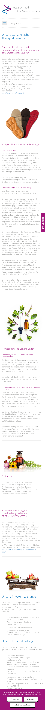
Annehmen (15, 699)
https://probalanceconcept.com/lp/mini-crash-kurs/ (20, 550)
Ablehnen (30, 699)
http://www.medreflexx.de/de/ (13, 93)
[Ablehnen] (42, 699)
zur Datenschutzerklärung (22, 705)
